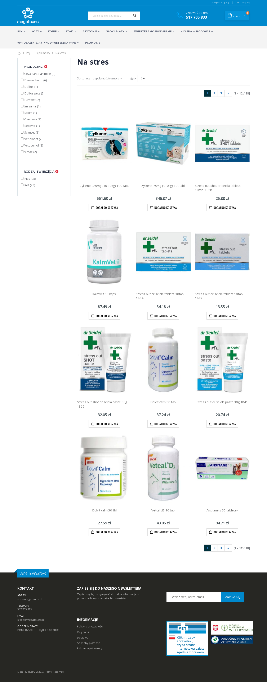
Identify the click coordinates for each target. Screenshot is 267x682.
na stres (60, 53)
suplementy (43, 53)
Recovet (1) (30, 126)
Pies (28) (28, 179)
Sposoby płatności (88, 643)
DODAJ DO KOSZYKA (104, 207)
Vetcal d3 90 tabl (163, 510)
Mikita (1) (29, 113)
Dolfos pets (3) (33, 93)
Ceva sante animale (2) (38, 74)
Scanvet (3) (30, 132)
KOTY (35, 31)
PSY (19, 31)
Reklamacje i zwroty (89, 648)
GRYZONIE (90, 31)
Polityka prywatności (90, 626)
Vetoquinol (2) (32, 145)
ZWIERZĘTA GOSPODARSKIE (152, 31)
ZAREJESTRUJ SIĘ (219, 2)
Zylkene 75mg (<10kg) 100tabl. (163, 186)
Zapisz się (232, 597)
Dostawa (82, 637)
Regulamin (83, 632)
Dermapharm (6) (34, 80)
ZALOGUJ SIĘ (242, 2)
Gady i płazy (115, 31)
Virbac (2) (29, 152)
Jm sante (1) (31, 106)
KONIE (52, 31)
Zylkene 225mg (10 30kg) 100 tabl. (104, 186)
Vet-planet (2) (32, 139)
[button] (237, 15)
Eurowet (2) (30, 100)
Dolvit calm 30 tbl (104, 510)
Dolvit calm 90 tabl (163, 402)
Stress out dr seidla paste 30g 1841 (222, 402)
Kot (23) (28, 185)
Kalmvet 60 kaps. (104, 294)
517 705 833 (24, 609)
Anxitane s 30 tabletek (222, 510)
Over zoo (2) (31, 119)
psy (28, 53)
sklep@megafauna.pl (31, 620)
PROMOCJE (92, 43)
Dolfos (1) (29, 87)
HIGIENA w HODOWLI (195, 31)
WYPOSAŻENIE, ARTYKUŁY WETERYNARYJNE (46, 43)
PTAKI (70, 31)
